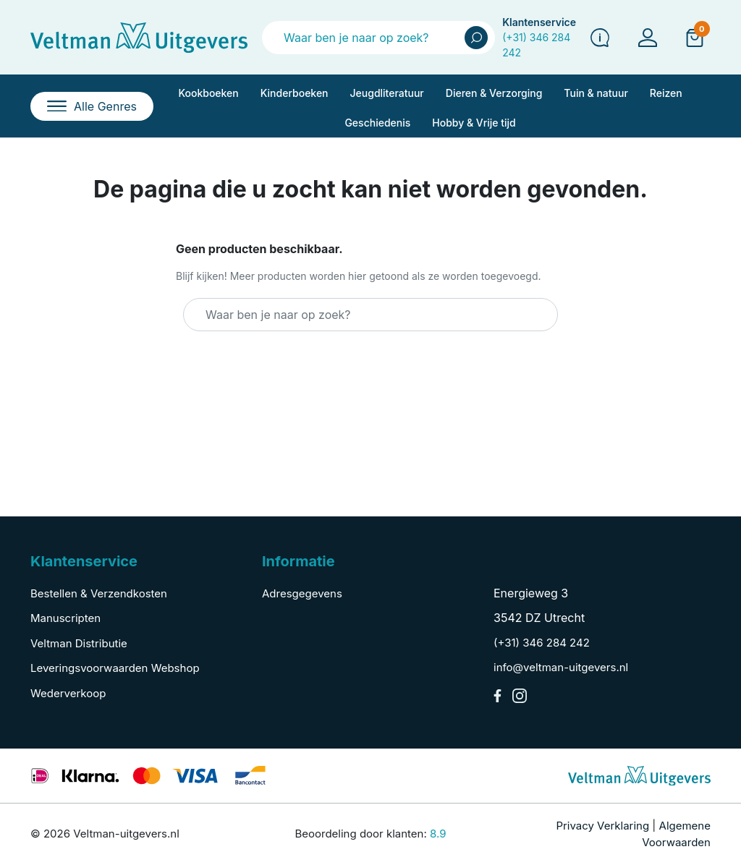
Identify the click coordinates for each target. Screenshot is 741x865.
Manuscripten (65, 618)
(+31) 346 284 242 (542, 642)
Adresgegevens (302, 593)
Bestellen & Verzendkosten (98, 593)
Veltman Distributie (78, 643)
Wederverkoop (68, 693)
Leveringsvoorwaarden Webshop (115, 668)
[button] (695, 37)
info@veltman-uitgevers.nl (561, 667)
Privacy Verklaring (602, 825)
